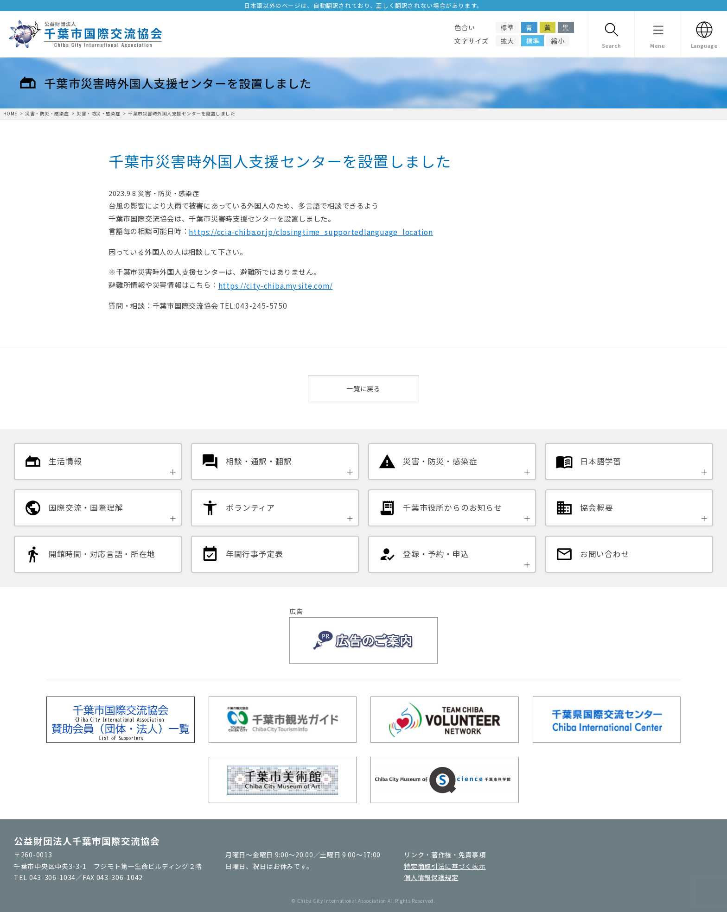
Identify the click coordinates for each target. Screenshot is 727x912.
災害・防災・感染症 (47, 113)
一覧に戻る (363, 388)
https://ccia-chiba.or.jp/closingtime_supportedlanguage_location (311, 232)
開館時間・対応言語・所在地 (102, 553)
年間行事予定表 (254, 553)
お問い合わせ (604, 553)
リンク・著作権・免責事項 (444, 854)
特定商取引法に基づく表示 (444, 866)
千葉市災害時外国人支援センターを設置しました (181, 113)
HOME (10, 113)
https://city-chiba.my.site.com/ (275, 285)
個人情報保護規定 (431, 877)
